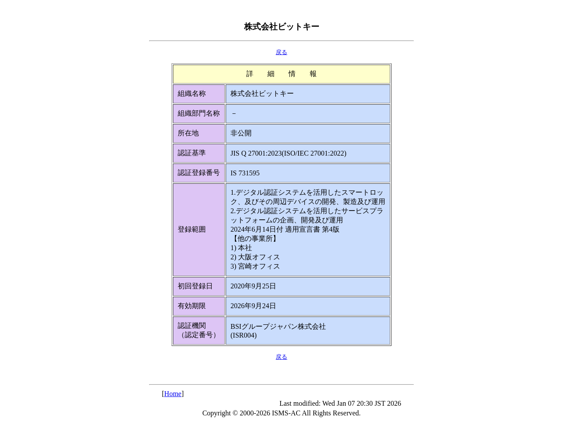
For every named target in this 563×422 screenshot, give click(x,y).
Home (172, 393)
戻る (281, 52)
